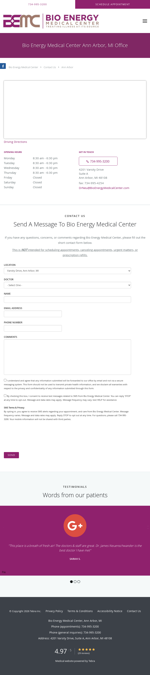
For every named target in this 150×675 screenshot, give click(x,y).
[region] (75, 541)
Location (9, 265)
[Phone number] (98, 161)
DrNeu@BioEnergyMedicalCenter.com (104, 188)
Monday (38, 158)
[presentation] (33, 436)
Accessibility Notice (109, 611)
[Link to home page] (70, 21)
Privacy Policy (54, 611)
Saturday (38, 182)
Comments (10, 337)
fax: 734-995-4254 (91, 183)
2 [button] (75, 582)
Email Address (13, 308)
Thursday (38, 172)
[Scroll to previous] (3, 526)
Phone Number (13, 322)
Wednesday (38, 168)
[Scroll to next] (147, 526)
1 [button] (71, 582)
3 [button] (79, 582)
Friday (38, 177)
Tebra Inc (35, 611)
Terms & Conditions (80, 611)
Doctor (9, 279)
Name (7, 293)
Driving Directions (15, 142)
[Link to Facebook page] (3, 66)
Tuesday (38, 163)
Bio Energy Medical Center (23, 67)
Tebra (92, 661)
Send (11, 455)
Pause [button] (4, 572)
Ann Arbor (67, 67)
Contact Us (50, 67)
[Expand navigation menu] (145, 21)
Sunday (38, 187)
